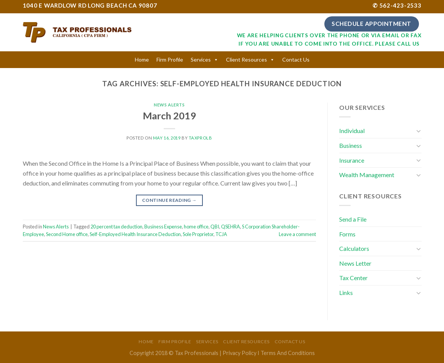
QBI (214, 227)
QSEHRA (230, 227)
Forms (347, 234)
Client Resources (246, 59)
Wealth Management (366, 174)
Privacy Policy (239, 353)
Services (201, 59)
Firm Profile (169, 59)
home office (196, 227)
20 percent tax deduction (116, 227)
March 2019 (169, 115)
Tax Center (353, 277)
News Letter (355, 263)
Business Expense (163, 227)
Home (142, 59)
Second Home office (67, 234)
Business (350, 145)
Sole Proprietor (198, 234)
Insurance (351, 160)
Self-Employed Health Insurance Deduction (135, 234)
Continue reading (169, 200)
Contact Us (296, 59)
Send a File (353, 219)
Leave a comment (297, 234)
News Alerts (169, 104)
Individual (352, 130)
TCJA (221, 234)
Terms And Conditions (288, 353)
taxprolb (200, 137)
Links (346, 292)
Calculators (354, 248)
